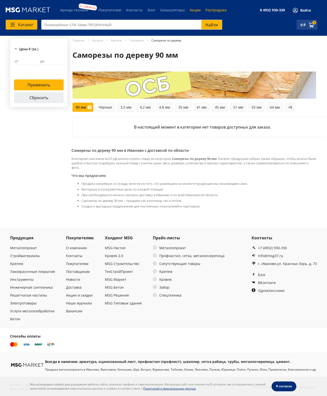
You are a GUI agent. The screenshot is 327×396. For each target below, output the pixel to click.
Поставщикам (78, 271)
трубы (233, 361)
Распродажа (216, 10)
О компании (76, 247)
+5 (290, 107)
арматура (87, 361)
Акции (195, 10)
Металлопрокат (23, 247)
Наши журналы (79, 303)
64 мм (275, 107)
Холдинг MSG (119, 238)
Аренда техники (74, 10)
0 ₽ (303, 24)
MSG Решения (117, 295)
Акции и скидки (79, 295)
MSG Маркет (115, 279)
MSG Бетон (114, 287)
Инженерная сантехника (31, 287)
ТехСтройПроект (119, 271)
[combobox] (131, 25)
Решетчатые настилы (28, 295)
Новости (73, 279)
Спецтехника (167, 295)
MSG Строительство (122, 263)
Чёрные (105, 107)
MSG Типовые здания (123, 303)
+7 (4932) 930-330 (269, 247)
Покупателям (109, 10)
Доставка (74, 287)
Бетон (15, 319)
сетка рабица (213, 361)
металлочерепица (257, 361)
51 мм (238, 107)
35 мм (183, 107)
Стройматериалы (25, 255)
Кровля (162, 279)
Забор (161, 287)
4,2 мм (145, 107)
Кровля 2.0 (114, 255)
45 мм (220, 107)
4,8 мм (164, 107)
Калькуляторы (172, 10)
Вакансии (74, 311)
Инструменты (22, 279)
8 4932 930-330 (272, 10)
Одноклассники (268, 290)
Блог (151, 10)
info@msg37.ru (267, 255)
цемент (283, 361)
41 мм (202, 107)
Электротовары (23, 303)
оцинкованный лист (117, 361)
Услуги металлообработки (32, 311)
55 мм (256, 107)
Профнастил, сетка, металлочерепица (189, 255)
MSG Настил (115, 247)
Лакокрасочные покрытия (32, 271)
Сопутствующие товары (176, 263)
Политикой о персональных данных (169, 388)
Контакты (134, 10)
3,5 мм (125, 107)
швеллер (191, 361)
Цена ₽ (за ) (28, 49)
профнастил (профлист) (159, 361)
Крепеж (16, 263)
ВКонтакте (264, 282)
